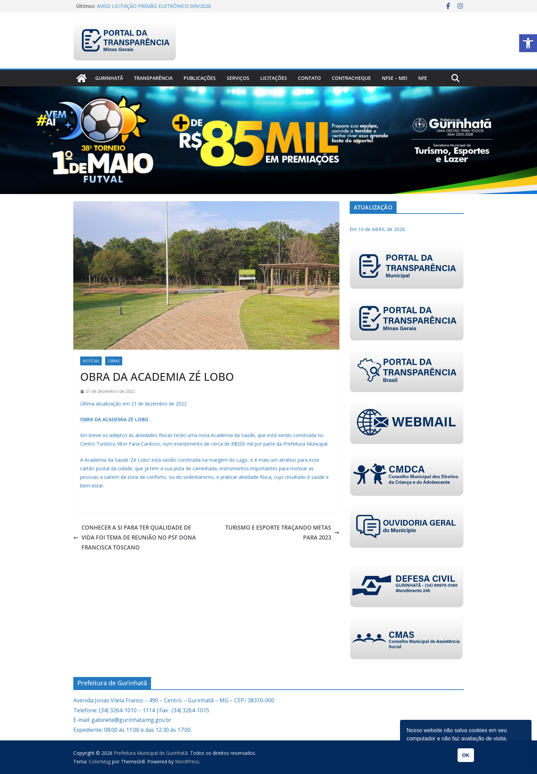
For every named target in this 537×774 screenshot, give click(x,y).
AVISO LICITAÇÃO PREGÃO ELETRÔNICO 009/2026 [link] (154, 6)
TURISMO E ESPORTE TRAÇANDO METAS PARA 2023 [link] (282, 532)
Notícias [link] (91, 361)
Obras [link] (114, 361)
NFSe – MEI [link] (394, 78)
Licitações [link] (273, 78)
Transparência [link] (153, 78)
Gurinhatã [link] (109, 78)
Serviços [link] (238, 78)
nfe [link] (422, 78)
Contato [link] (309, 78)
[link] (528, 43)
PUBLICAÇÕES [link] (200, 78)
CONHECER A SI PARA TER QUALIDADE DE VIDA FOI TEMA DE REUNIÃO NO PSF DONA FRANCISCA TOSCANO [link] (134, 537)
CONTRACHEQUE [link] (351, 78)
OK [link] (466, 755)
